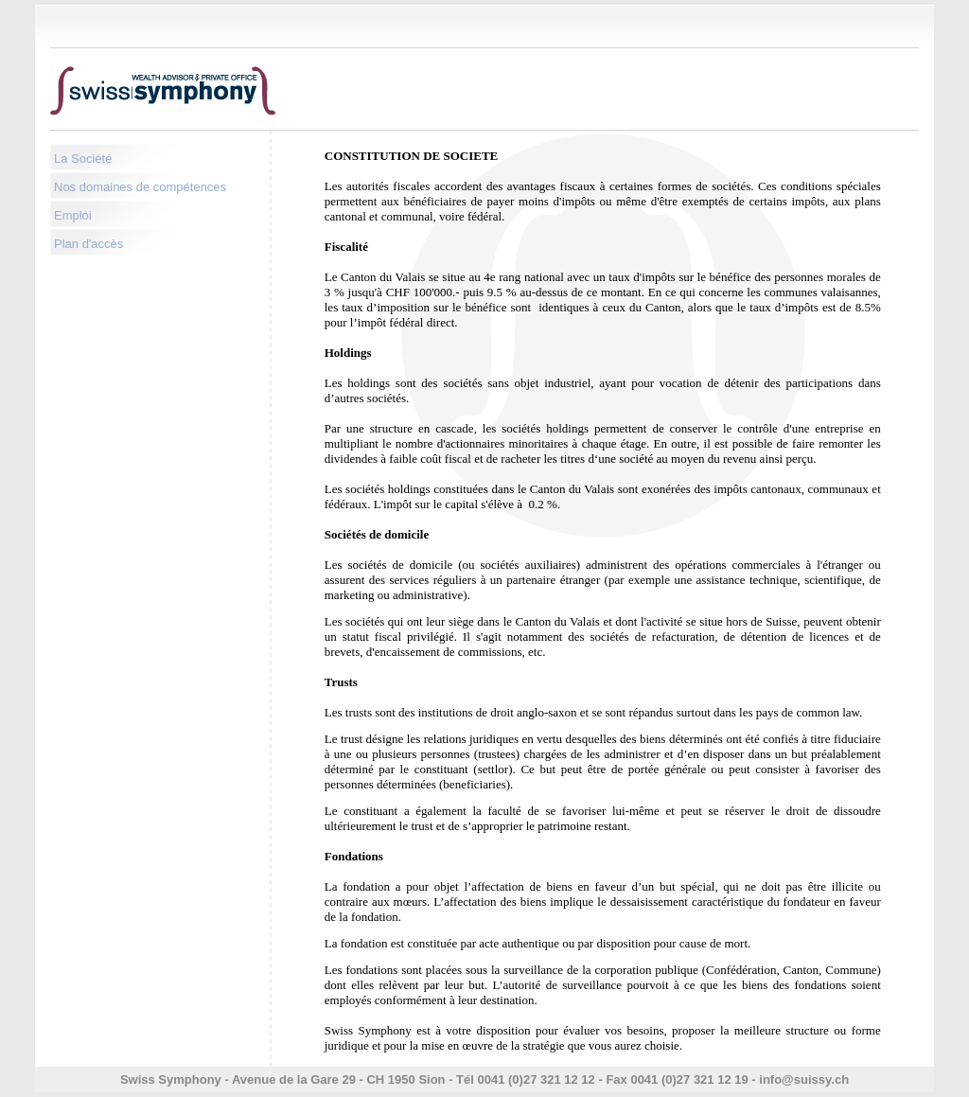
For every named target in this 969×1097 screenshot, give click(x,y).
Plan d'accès (88, 244)
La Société (83, 158)
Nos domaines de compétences (140, 187)
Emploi (73, 215)
